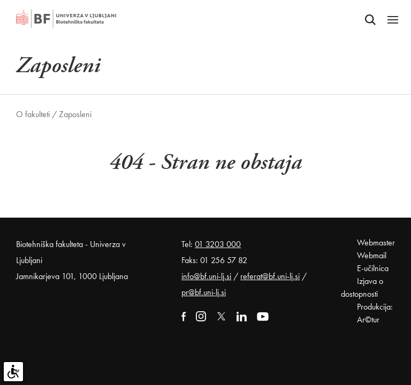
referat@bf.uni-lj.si (270, 276)
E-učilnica (373, 268)
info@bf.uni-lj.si (206, 276)
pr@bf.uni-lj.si (203, 292)
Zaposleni (75, 114)
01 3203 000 (218, 244)
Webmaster (376, 242)
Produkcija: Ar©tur (375, 313)
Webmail (371, 255)
